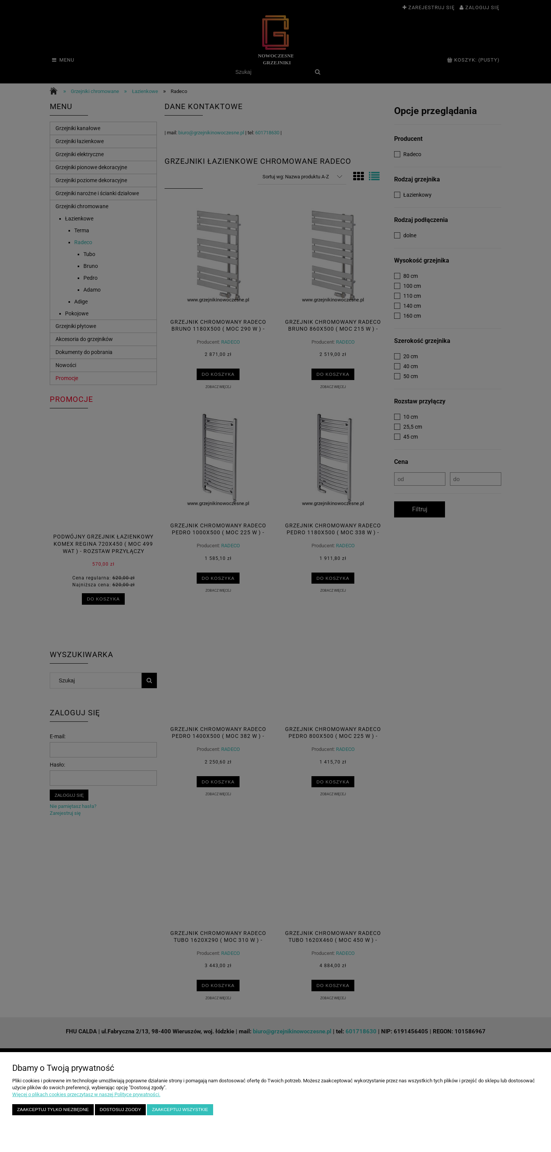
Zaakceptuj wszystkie (180, 1109)
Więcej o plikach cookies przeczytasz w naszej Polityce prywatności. (86, 1094)
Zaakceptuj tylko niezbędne (53, 1109)
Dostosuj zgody (120, 1109)
